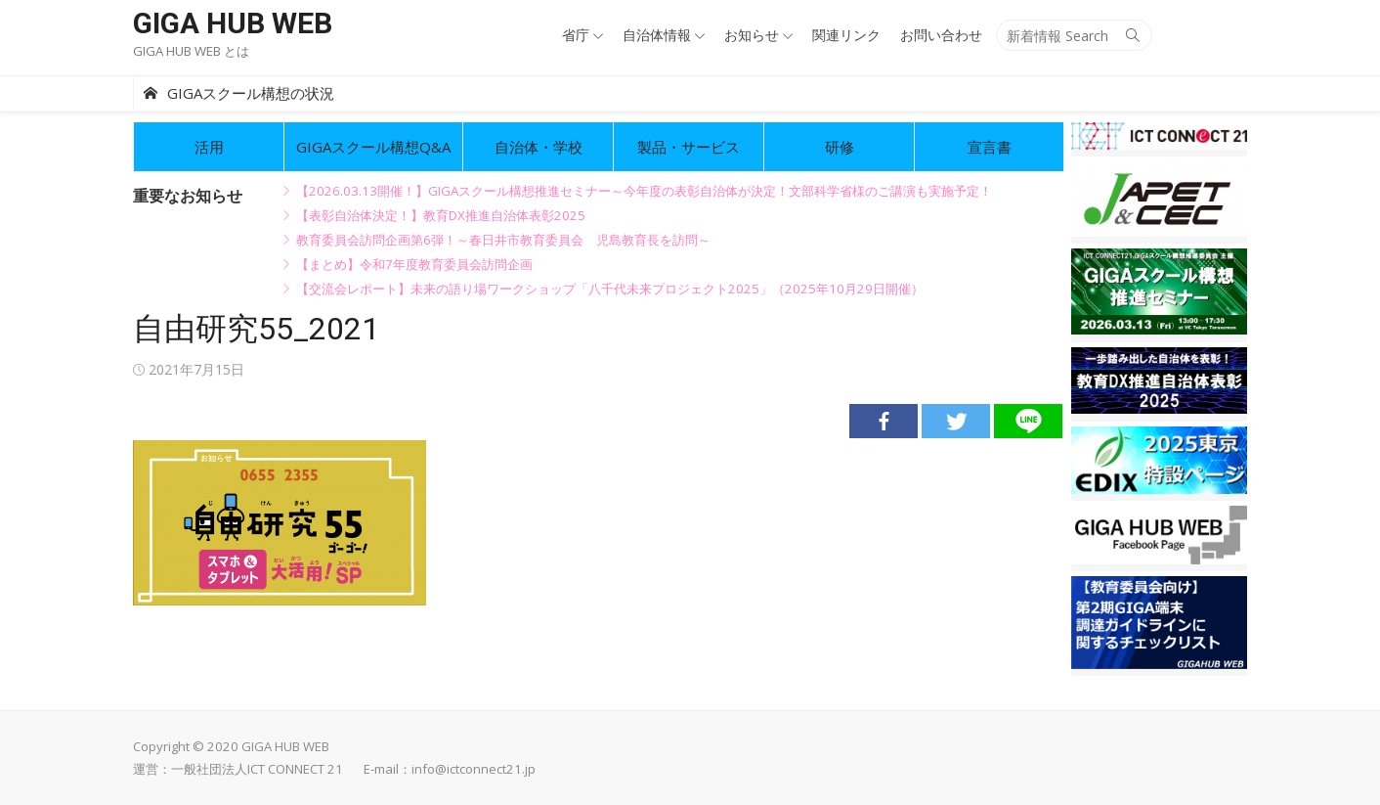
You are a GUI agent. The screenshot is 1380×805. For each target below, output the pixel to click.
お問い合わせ (941, 34)
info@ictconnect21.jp (473, 769)
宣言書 (990, 147)
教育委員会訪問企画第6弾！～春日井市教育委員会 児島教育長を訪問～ (503, 239)
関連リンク (846, 34)
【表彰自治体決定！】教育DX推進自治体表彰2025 (440, 215)
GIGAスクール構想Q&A (373, 147)
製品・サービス (688, 147)
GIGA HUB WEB (232, 23)
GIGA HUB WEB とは (191, 51)
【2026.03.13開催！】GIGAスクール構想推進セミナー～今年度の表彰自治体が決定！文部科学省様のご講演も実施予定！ (644, 191)
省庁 (575, 34)
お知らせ (751, 34)
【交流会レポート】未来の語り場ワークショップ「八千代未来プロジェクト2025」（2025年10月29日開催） (610, 288)
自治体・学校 (538, 147)
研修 (839, 147)
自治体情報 (657, 34)
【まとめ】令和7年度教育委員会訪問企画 (414, 264)
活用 (209, 147)
